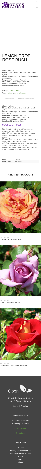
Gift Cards (20, 434)
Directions (20, 419)
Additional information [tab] (25, 85)
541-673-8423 (20, 415)
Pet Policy (20, 443)
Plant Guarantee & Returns (20, 440)
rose (15, 79)
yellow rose (22, 79)
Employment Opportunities (20, 437)
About (20, 449)
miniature (10, 79)
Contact (20, 446)
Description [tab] (9, 85)
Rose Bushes (14, 77)
